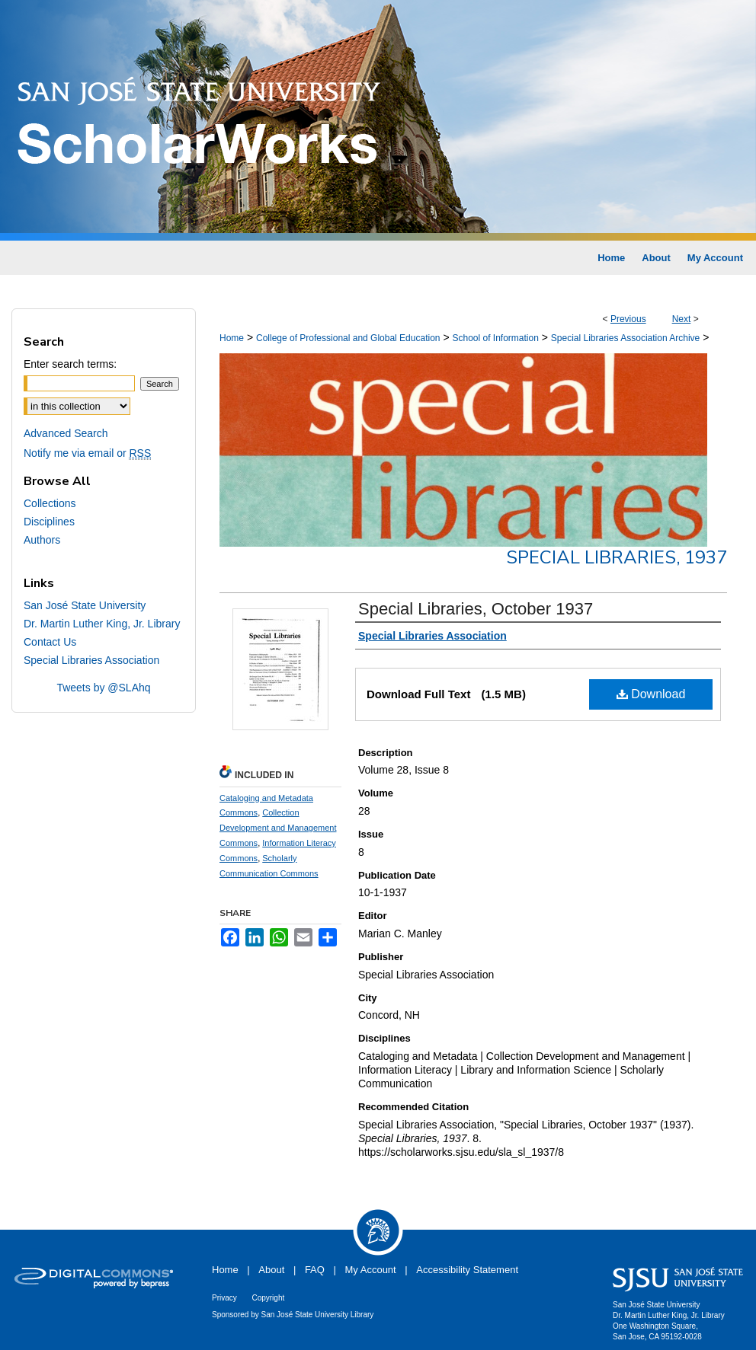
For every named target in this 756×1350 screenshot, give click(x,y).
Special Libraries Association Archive (625, 338)
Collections (49, 503)
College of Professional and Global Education (348, 338)
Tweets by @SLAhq (103, 687)
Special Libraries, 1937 (616, 557)
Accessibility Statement (467, 1269)
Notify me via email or (87, 453)
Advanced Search (66, 433)
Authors (42, 540)
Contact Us (50, 642)
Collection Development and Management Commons (277, 827)
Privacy (224, 1298)
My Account (370, 1269)
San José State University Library (317, 1314)
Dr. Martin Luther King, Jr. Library (102, 624)
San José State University (85, 605)
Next (681, 319)
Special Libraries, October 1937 (475, 608)
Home (231, 338)
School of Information (495, 338)
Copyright (267, 1298)
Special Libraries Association (91, 660)
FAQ (315, 1269)
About (271, 1269)
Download (651, 694)
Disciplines (49, 521)
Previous (628, 319)
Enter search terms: (70, 364)
